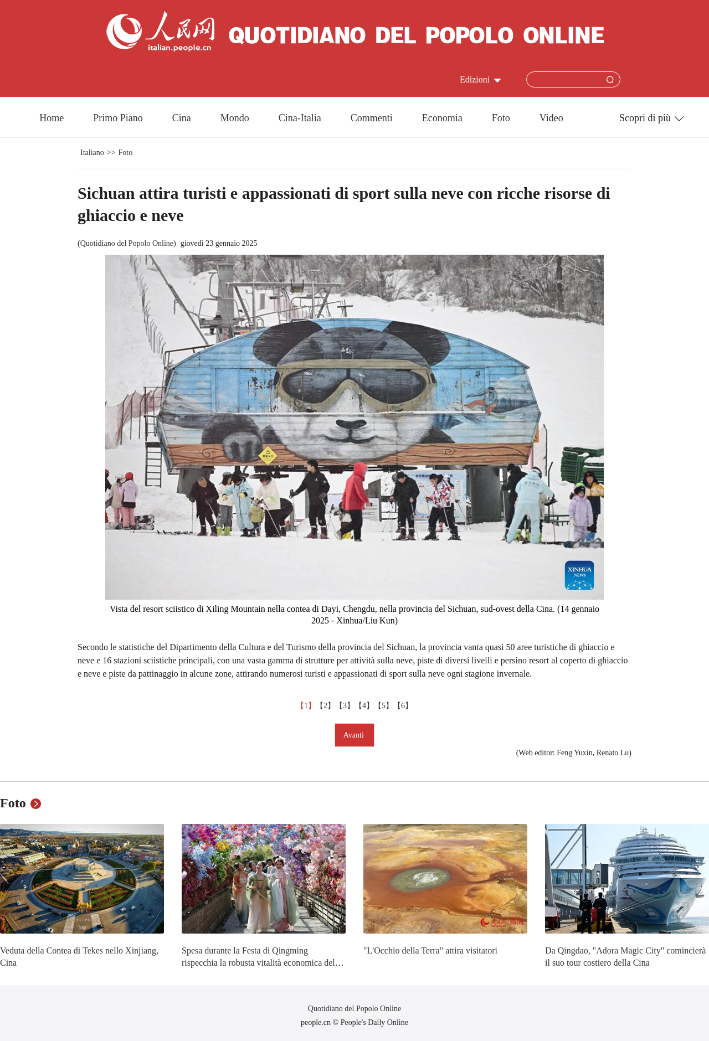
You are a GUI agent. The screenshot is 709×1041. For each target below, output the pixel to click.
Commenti (372, 117)
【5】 (383, 706)
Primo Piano (118, 117)
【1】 (306, 706)
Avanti (354, 735)
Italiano (92, 152)
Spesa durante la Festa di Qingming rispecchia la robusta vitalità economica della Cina (261, 962)
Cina (181, 117)
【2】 (325, 706)
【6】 (403, 706)
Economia (442, 117)
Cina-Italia (300, 117)
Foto (501, 117)
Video (551, 117)
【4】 (364, 706)
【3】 (344, 706)
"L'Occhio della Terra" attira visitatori (430, 950)
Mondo (234, 117)
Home (51, 117)
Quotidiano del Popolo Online (126, 243)
